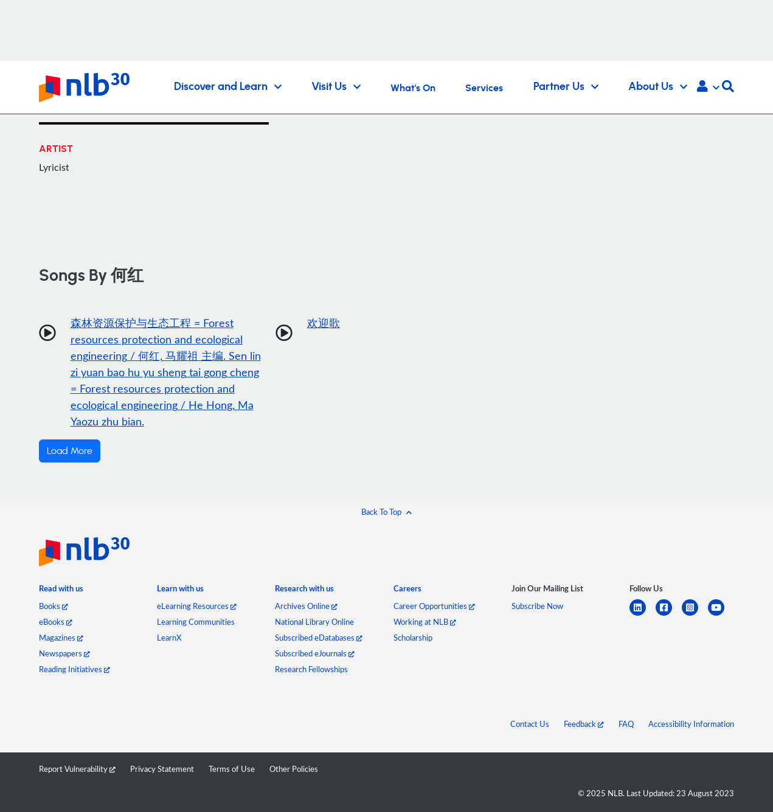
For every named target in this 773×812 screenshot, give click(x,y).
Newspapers (64, 653)
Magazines (61, 637)
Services (484, 88)
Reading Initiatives (74, 669)
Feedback (584, 723)
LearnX (169, 637)
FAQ (626, 723)
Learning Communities (196, 621)
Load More (69, 451)
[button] (708, 87)
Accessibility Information (691, 723)
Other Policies (293, 768)
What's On (412, 88)
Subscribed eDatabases (318, 637)
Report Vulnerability (77, 768)
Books (53, 605)
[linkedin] (642, 614)
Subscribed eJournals (315, 653)
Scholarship (412, 637)
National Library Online (314, 621)
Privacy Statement (162, 768)
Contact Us (529, 723)
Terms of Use (232, 768)
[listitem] (61, 591)
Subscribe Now (537, 605)
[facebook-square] (669, 614)
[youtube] (721, 614)
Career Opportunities (434, 605)
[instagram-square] (695, 614)
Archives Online (306, 605)
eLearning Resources (197, 605)
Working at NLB (424, 621)
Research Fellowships (311, 669)
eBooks (55, 621)
